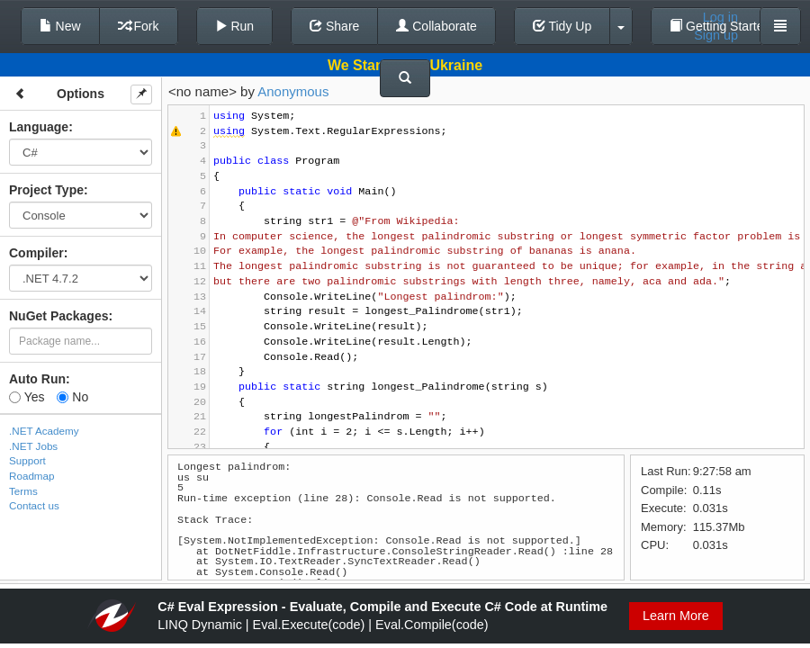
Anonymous (292, 91)
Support (27, 460)
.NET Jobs (33, 446)
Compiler (36, 253)
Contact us (34, 505)
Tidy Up (562, 26)
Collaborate (436, 26)
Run (235, 26)
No (72, 397)
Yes (26, 397)
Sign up (716, 35)
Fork (138, 26)
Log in (720, 17)
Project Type (46, 190)
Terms (23, 491)
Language (38, 127)
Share (334, 26)
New (60, 26)
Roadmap (32, 476)
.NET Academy (44, 430)
